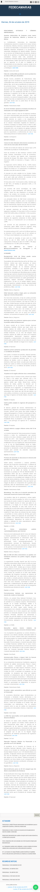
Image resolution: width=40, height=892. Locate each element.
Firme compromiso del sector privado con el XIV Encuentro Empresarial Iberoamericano (19, 842)
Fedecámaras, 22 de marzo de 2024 (11, 876)
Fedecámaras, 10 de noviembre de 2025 (12, 865)
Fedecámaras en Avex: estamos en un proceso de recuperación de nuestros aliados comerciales (18, 831)
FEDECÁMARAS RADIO (11, 1)
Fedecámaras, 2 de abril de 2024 (10, 869)
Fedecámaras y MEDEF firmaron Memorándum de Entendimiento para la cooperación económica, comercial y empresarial (19, 825)
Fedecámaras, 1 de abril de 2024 (10, 872)
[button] (35, 887)
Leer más (15, 68)
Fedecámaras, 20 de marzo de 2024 (11, 880)
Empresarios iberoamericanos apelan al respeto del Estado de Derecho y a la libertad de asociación (20, 836)
